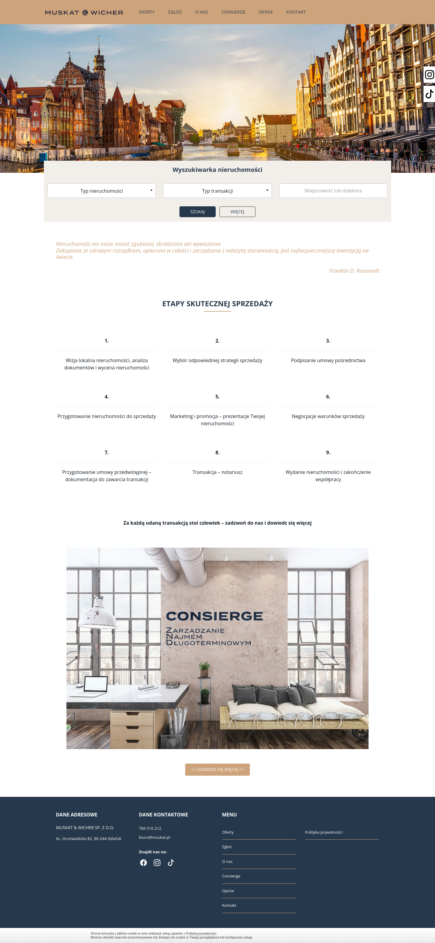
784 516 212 (150, 828)
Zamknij (341, 935)
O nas (201, 12)
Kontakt (296, 12)
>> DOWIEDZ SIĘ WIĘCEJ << (217, 769)
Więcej (237, 211)
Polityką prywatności (201, 933)
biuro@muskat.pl (154, 837)
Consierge (233, 12)
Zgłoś (175, 12)
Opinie (266, 12)
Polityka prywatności (324, 832)
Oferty (147, 12)
